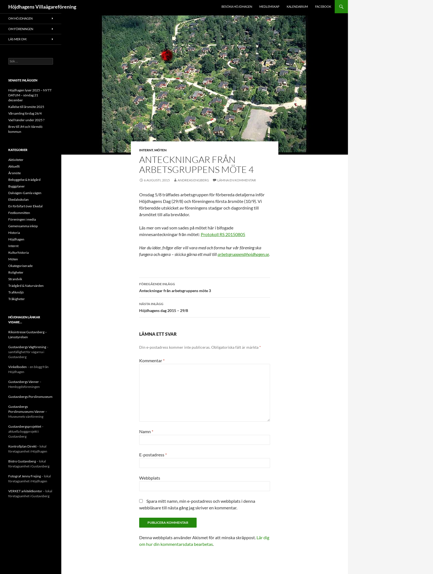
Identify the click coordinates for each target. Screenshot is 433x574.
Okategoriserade (20, 266)
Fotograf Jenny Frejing (24, 476)
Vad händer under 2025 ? (26, 120)
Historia (14, 233)
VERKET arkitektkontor (25, 491)
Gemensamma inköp (23, 226)
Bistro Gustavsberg (22, 461)
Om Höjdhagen (20, 18)
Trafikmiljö (16, 292)
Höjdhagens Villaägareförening (42, 7)
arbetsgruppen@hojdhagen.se (243, 254)
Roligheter (15, 272)
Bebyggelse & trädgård (24, 180)
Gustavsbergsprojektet (24, 426)
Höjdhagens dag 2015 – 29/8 (204, 307)
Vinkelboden (17, 367)
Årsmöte (14, 173)
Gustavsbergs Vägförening (27, 347)
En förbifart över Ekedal (25, 206)
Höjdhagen (16, 239)
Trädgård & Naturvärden (26, 286)
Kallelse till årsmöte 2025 (26, 107)
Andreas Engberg (193, 180)
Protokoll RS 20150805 (223, 234)
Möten (160, 150)
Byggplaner (16, 186)
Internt (146, 150)
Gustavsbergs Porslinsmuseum (30, 397)
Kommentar (152, 360)
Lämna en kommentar (236, 180)
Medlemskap (269, 6)
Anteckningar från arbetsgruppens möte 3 (204, 287)
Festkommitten (19, 213)
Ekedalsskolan (18, 199)
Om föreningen (20, 29)
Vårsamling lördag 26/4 (25, 113)
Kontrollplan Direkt (22, 446)
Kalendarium (297, 6)
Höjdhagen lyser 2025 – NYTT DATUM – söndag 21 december (30, 95)
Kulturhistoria (18, 252)
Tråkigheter (16, 299)
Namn (146, 431)
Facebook (323, 6)
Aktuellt (14, 166)
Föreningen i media (22, 219)
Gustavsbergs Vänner (23, 382)
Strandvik (15, 279)
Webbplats (149, 477)
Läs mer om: (17, 39)
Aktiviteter (15, 160)
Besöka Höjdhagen (236, 6)
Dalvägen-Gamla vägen (24, 193)
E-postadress (153, 454)
